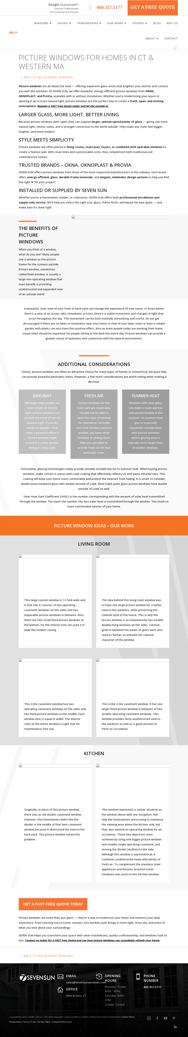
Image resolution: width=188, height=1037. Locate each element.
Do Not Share (44, 1022)
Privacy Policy (15, 1022)
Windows (41, 23)
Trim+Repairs (87, 23)
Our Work (115, 23)
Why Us (172, 23)
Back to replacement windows (48, 77)
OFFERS (138, 23)
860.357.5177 (109, 7)
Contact (171, 38)
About (150, 38)
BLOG (157, 23)
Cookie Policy (128, 1017)
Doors (63, 23)
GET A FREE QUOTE (152, 7)
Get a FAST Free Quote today (53, 904)
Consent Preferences (62, 1022)
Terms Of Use (29, 1022)
